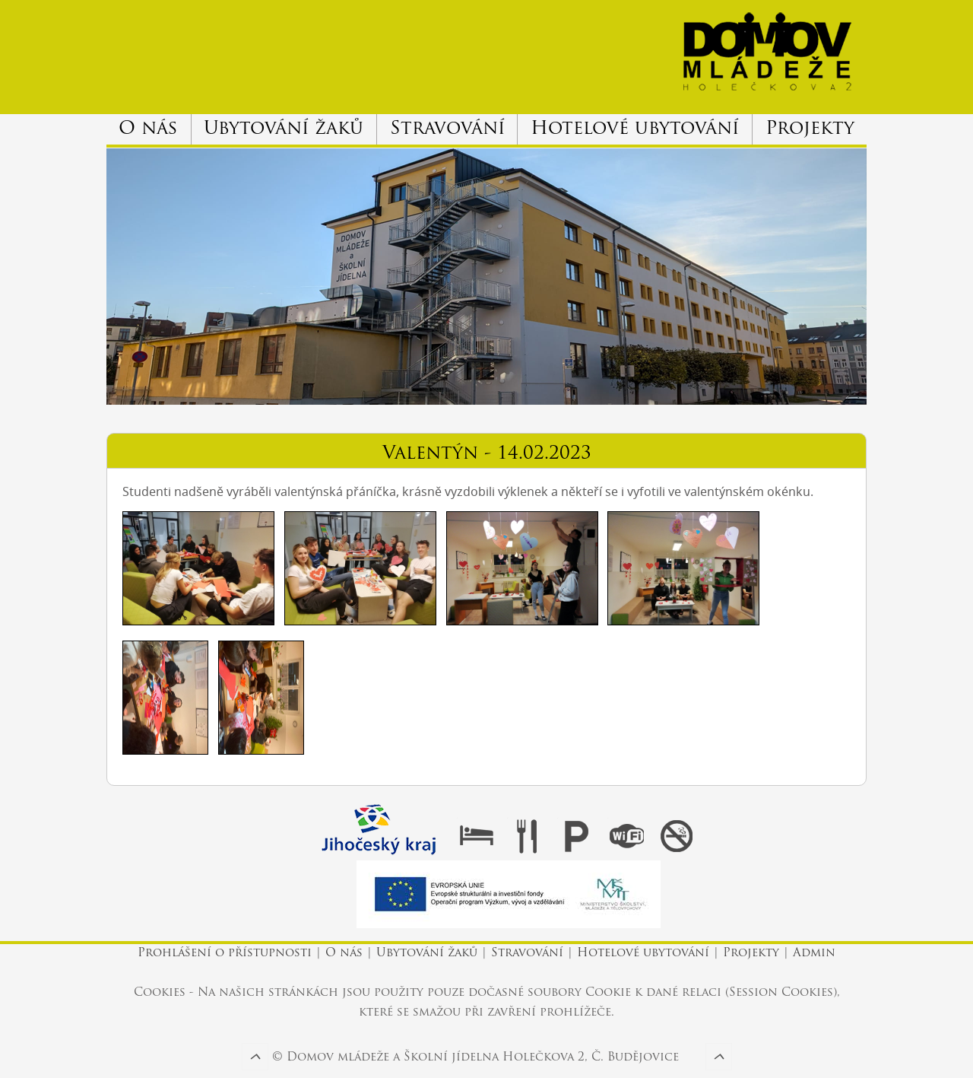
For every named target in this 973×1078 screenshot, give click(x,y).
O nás (148, 129)
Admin (814, 953)
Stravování (447, 129)
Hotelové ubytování (635, 129)
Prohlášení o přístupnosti (226, 953)
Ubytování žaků (283, 129)
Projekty (809, 129)
